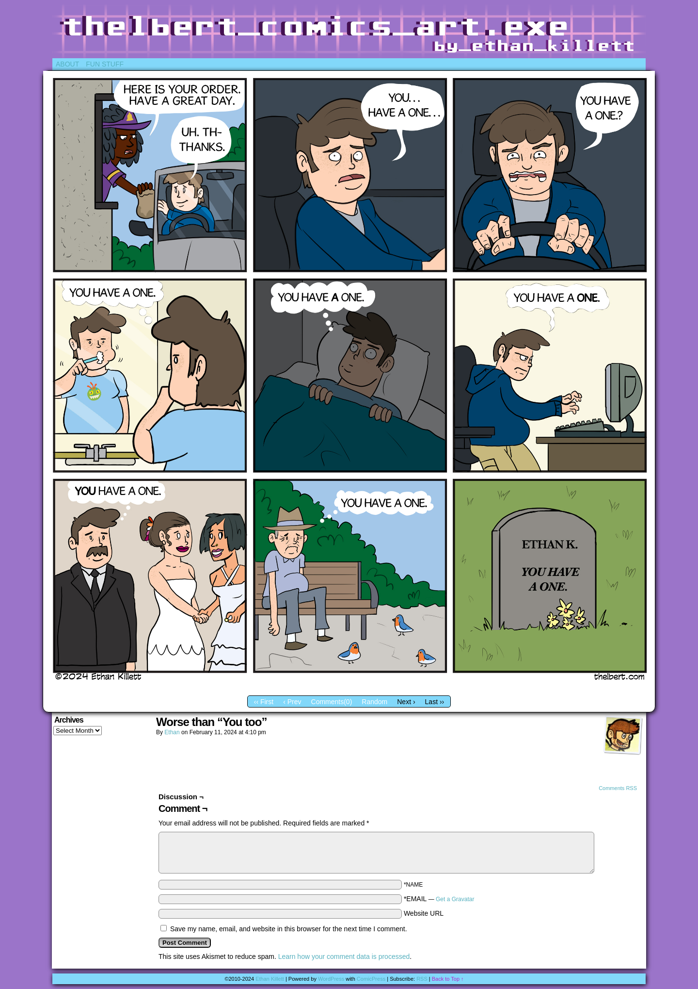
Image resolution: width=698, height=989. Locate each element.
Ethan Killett (269, 979)
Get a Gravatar (455, 899)
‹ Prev (292, 702)
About (67, 64)
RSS (422, 979)
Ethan (171, 732)
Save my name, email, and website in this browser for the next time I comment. (288, 929)
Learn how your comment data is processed (344, 956)
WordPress (331, 979)
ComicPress (371, 979)
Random (374, 702)
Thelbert (349, 31)
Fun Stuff (105, 64)
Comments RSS (618, 788)
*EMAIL (439, 899)
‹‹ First (263, 702)
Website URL (424, 913)
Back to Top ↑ (448, 979)
